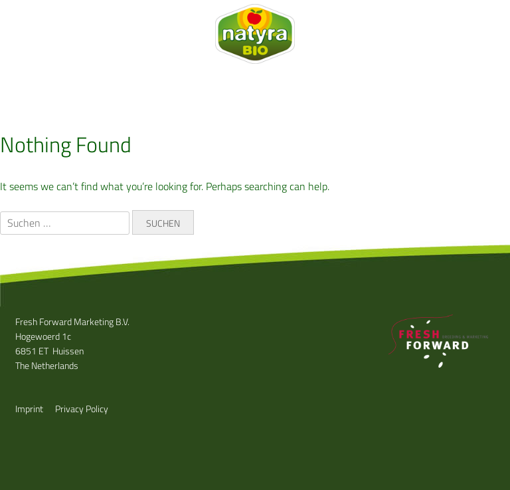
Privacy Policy (81, 409)
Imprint (29, 409)
